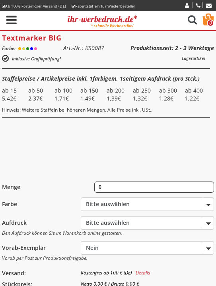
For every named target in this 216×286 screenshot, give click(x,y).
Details (143, 272)
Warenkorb (210, 23)
